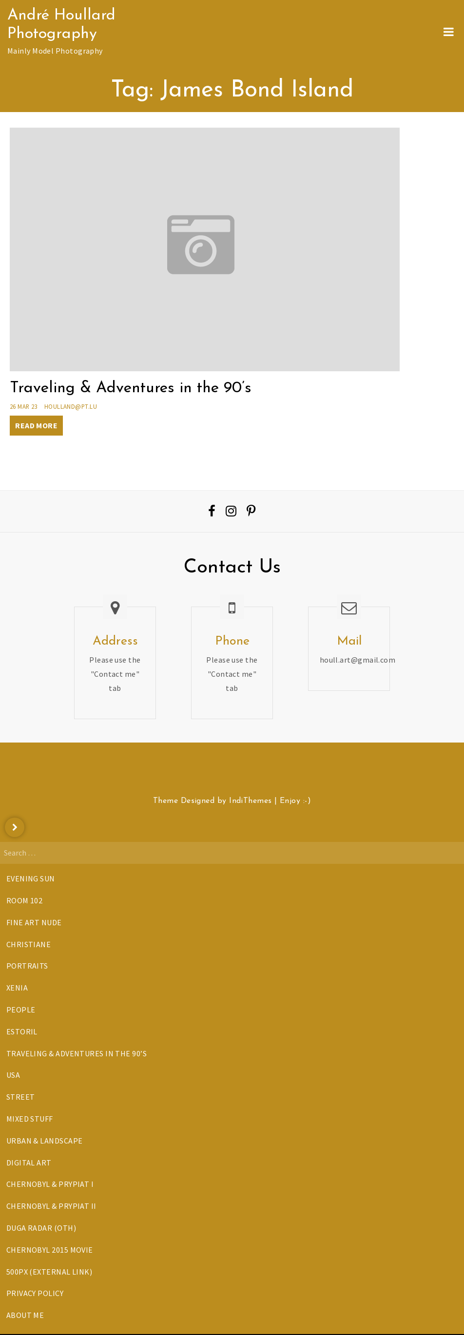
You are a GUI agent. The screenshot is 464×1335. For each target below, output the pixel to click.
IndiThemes (250, 801)
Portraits (27, 966)
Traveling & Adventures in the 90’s (130, 388)
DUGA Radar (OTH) (41, 1228)
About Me (25, 1315)
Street (20, 1097)
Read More (36, 425)
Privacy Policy (34, 1293)
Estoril (22, 1031)
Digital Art (29, 1162)
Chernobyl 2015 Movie (49, 1250)
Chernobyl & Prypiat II (51, 1206)
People (21, 1009)
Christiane (28, 944)
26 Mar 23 (24, 406)
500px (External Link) (49, 1272)
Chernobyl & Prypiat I (50, 1184)
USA (13, 1075)
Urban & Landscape (44, 1140)
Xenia (17, 987)
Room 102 (24, 900)
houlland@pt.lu (70, 406)
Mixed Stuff (29, 1119)
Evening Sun (30, 878)
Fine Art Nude (34, 922)
